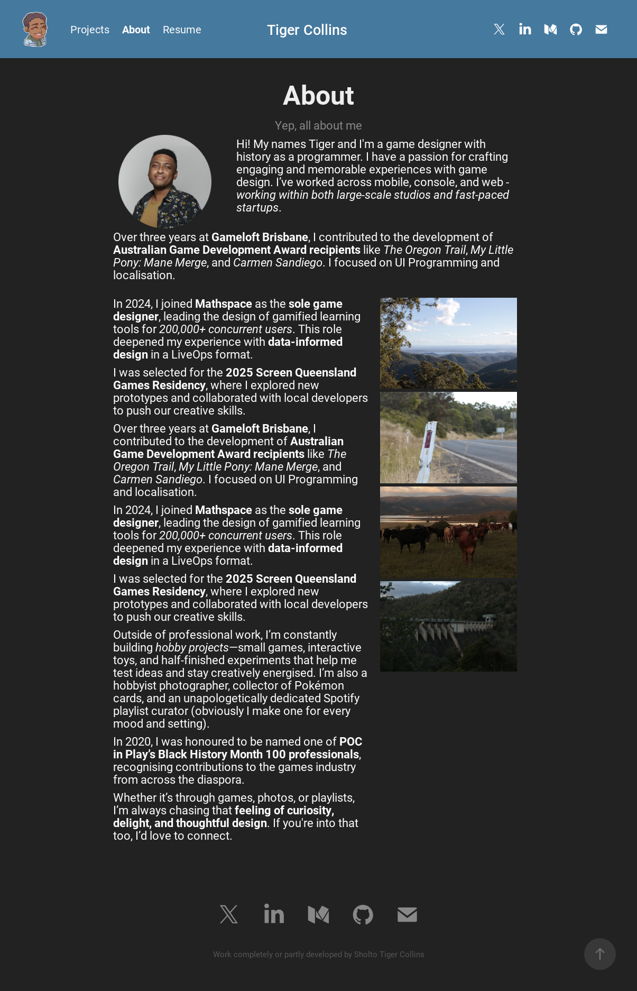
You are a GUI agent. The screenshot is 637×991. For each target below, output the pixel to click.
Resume (182, 29)
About (136, 29)
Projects (89, 29)
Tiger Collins (307, 29)
